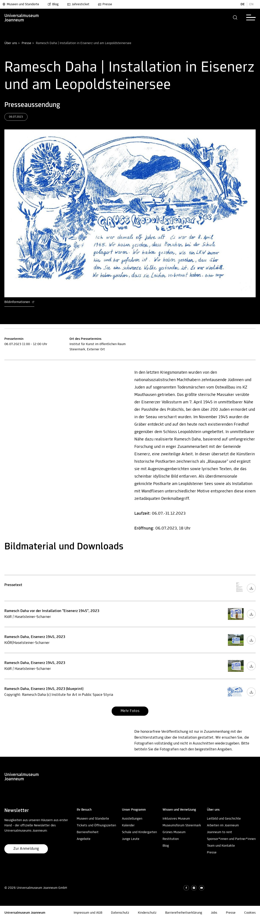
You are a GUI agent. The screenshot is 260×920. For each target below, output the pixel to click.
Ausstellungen (132, 818)
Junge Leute (130, 839)
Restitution (171, 839)
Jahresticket (78, 4)
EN (251, 4)
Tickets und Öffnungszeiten (96, 825)
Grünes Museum (174, 832)
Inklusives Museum (176, 818)
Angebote (83, 839)
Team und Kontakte (221, 846)
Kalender (128, 825)
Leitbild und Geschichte (224, 818)
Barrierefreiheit (88, 832)
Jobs (214, 913)
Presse (105, 4)
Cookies (250, 913)
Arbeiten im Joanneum (223, 825)
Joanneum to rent (219, 832)
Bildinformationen (19, 302)
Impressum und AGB (88, 913)
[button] (235, 17)
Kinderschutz (147, 913)
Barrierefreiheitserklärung (183, 913)
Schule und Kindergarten (139, 832)
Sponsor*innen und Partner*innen (231, 839)
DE (243, 4)
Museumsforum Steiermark (182, 825)
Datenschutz (120, 913)
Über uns (10, 43)
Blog (53, 4)
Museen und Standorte (20, 4)
